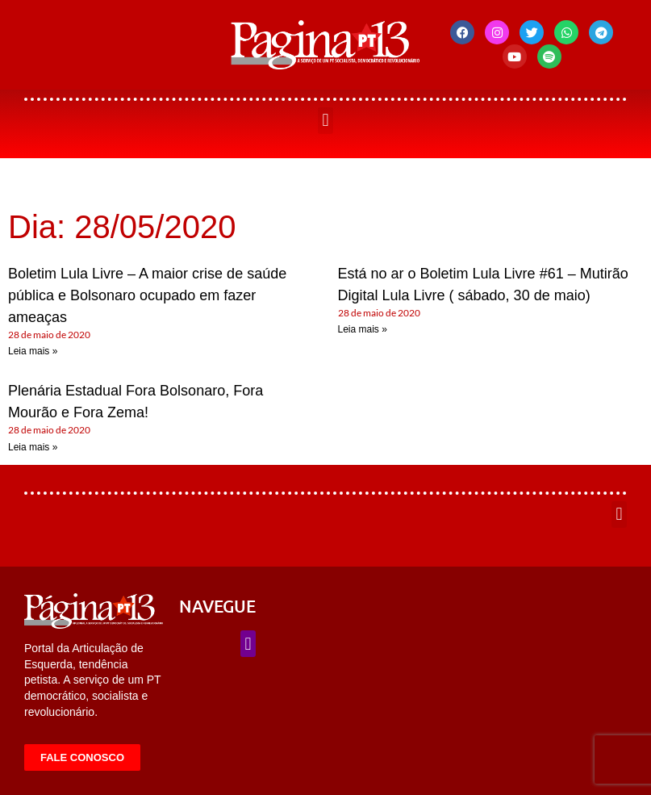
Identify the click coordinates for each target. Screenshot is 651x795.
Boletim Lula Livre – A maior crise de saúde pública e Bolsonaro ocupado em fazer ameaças (147, 295)
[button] (325, 120)
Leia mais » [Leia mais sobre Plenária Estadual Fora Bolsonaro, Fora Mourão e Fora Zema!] (32, 447)
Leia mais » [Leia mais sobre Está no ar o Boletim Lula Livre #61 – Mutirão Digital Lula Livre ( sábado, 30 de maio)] (362, 329)
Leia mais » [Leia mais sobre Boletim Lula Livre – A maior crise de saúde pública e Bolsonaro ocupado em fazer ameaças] (32, 351)
